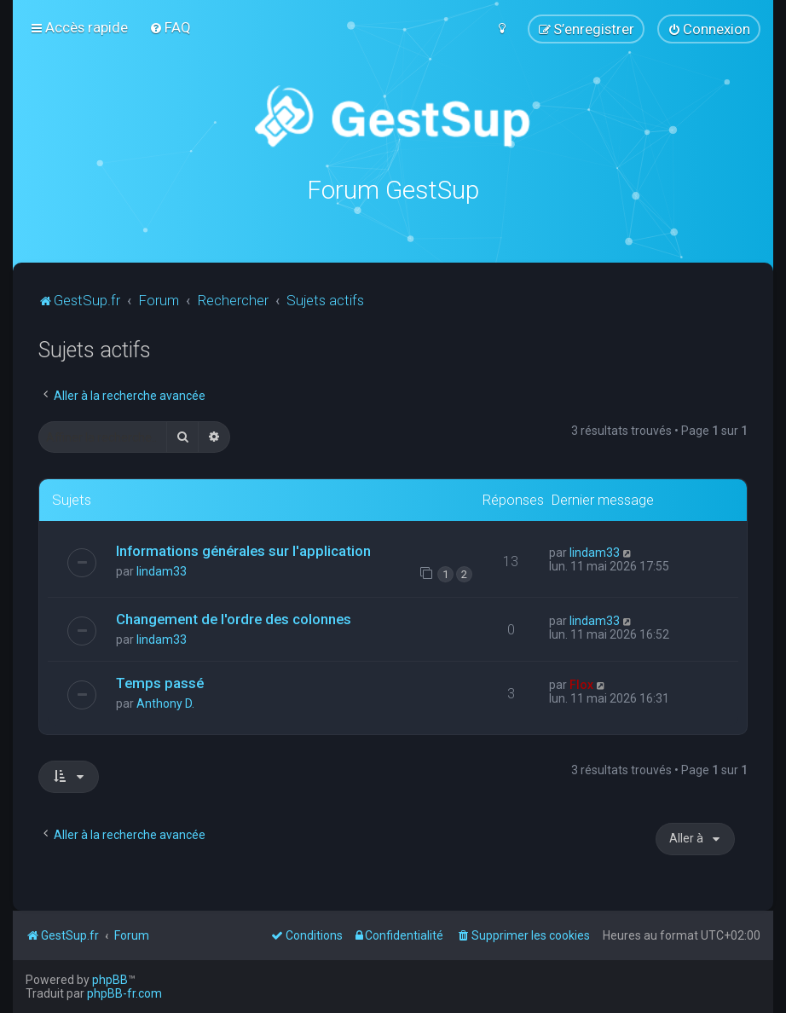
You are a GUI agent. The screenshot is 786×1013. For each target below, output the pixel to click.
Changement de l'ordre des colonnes (233, 618)
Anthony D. (165, 703)
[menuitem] (170, 27)
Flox (581, 685)
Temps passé (160, 683)
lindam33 (161, 571)
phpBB (110, 980)
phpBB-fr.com (124, 993)
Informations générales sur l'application (243, 550)
